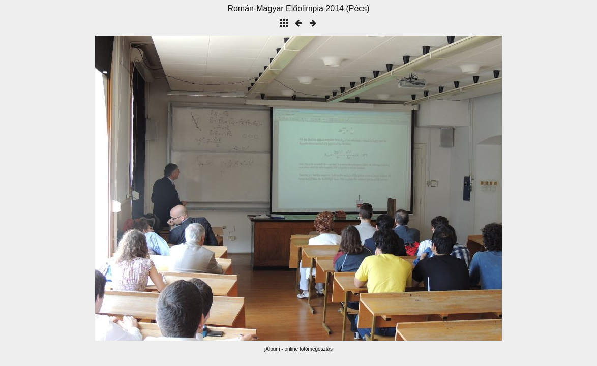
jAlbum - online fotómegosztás (298, 349)
